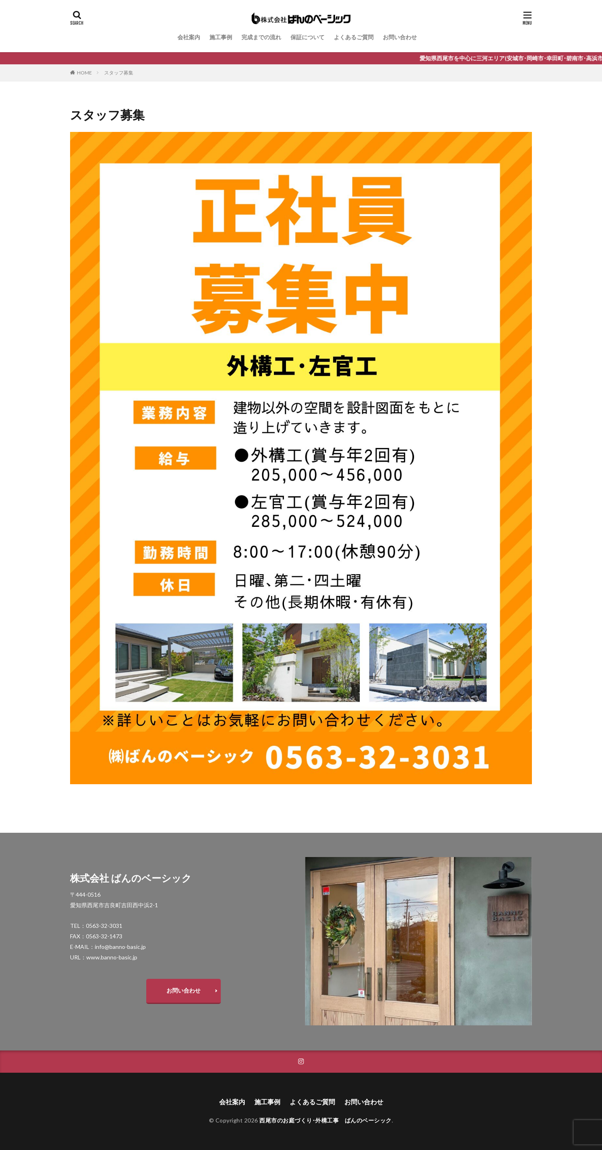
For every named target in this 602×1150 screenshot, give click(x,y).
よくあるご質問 (354, 37)
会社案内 (188, 37)
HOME (84, 73)
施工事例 (220, 37)
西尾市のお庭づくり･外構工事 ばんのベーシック (325, 1120)
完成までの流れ (261, 37)
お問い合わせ (400, 37)
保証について (307, 37)
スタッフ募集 (118, 73)
